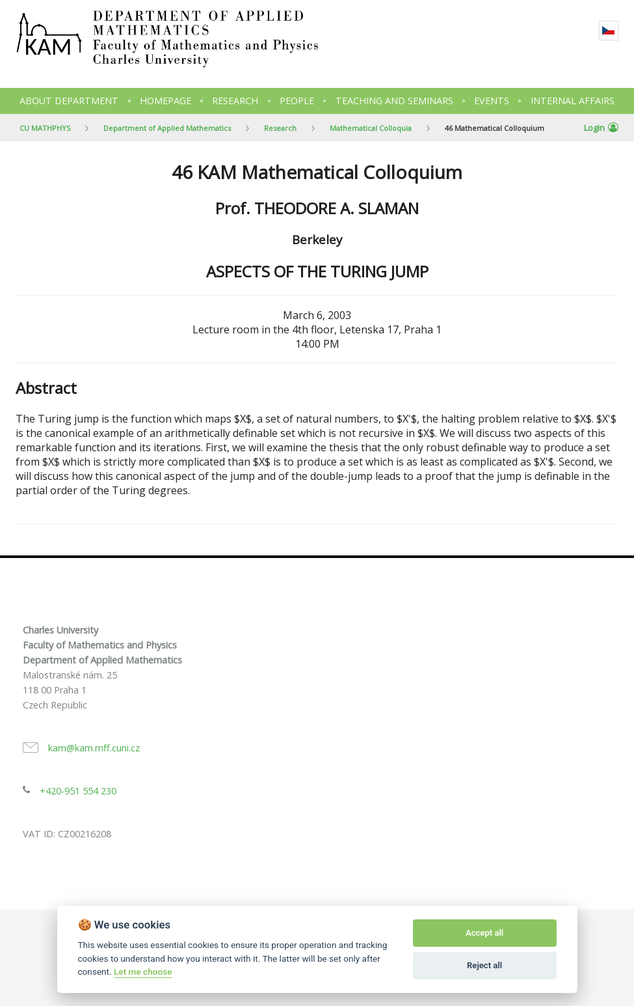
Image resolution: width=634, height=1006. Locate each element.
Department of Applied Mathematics (167, 128)
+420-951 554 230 (78, 791)
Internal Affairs (572, 100)
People (297, 100)
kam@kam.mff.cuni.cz (94, 748)
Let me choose (143, 971)
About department (69, 100)
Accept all (484, 933)
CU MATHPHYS (45, 128)
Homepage (165, 100)
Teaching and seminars (394, 100)
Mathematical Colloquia (371, 128)
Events (491, 100)
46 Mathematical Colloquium (494, 128)
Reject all (484, 965)
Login (601, 127)
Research (235, 100)
